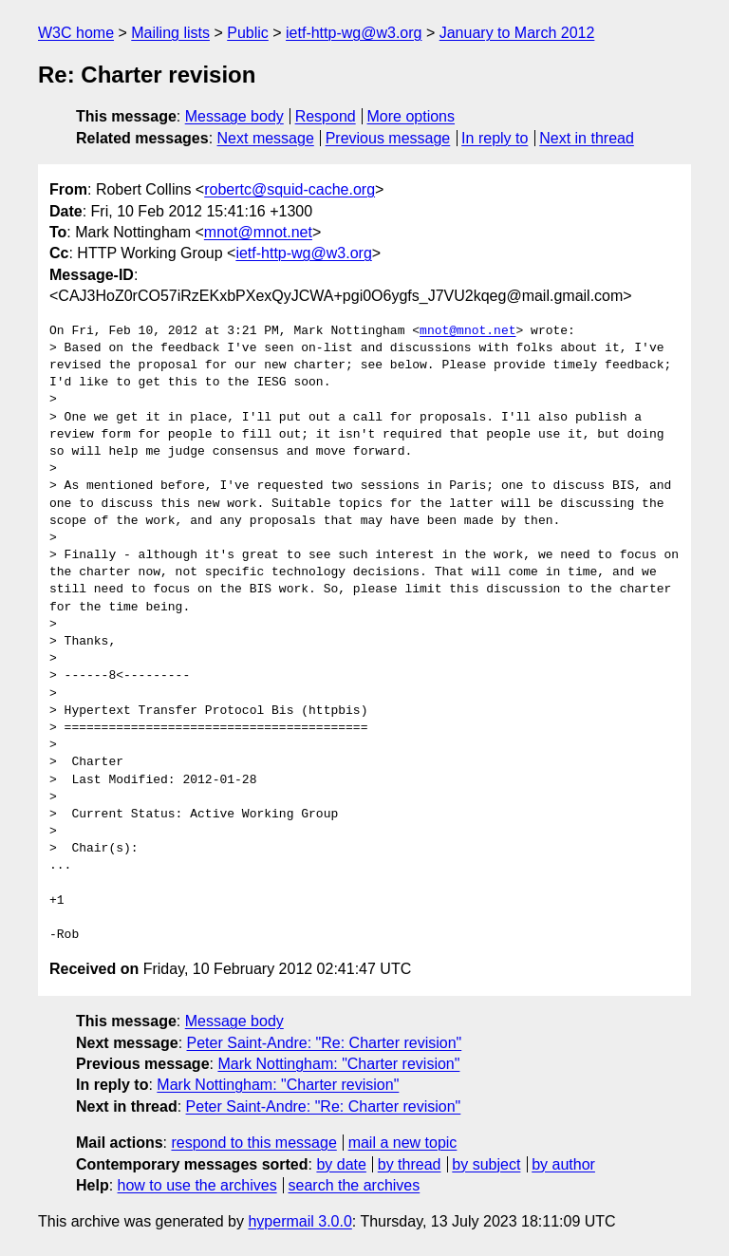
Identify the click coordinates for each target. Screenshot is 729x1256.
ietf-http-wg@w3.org (353, 33)
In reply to (494, 138)
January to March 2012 (517, 33)
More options (411, 116)
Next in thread (586, 138)
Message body (234, 116)
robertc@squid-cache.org (289, 189)
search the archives (355, 1185)
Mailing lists (170, 33)
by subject (486, 1164)
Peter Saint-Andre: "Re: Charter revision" (324, 1043)
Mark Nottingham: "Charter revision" (338, 1064)
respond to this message (253, 1142)
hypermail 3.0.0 (299, 1221)
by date (340, 1164)
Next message (265, 138)
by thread (409, 1164)
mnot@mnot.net (258, 232)
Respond (325, 116)
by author (563, 1164)
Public (248, 33)
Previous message (388, 138)
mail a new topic (403, 1142)
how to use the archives (197, 1185)
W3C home (76, 33)
